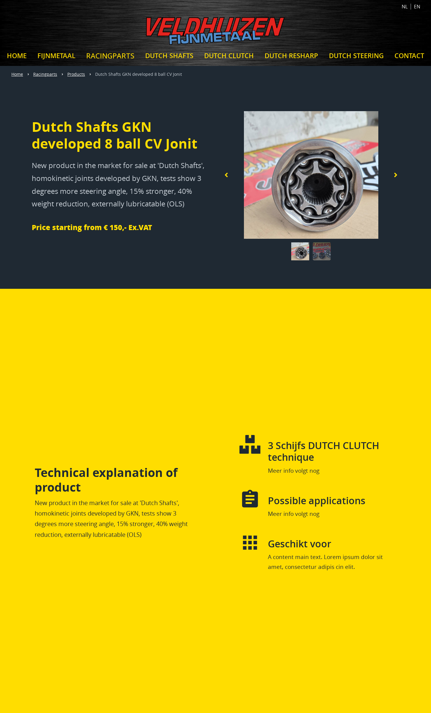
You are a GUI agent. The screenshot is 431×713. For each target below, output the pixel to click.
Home (17, 74)
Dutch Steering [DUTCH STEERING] (356, 55)
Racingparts (45, 74)
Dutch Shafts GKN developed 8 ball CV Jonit (138, 74)
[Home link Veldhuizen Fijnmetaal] (215, 29)
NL (405, 6)
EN (417, 6)
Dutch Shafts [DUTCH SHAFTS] (169, 55)
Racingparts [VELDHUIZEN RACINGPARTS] (110, 56)
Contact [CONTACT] (409, 55)
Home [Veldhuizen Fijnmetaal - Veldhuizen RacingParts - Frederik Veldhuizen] (17, 55)
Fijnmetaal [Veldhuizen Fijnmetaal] (56, 55)
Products (76, 74)
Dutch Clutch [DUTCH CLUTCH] (229, 55)
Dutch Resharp (291, 55)
